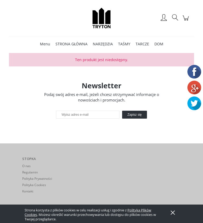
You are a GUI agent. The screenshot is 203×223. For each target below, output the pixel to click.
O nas (26, 166)
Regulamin (30, 172)
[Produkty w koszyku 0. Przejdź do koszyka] (186, 20)
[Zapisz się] (134, 115)
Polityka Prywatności (37, 178)
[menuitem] (45, 43)
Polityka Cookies (34, 185)
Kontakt (27, 191)
